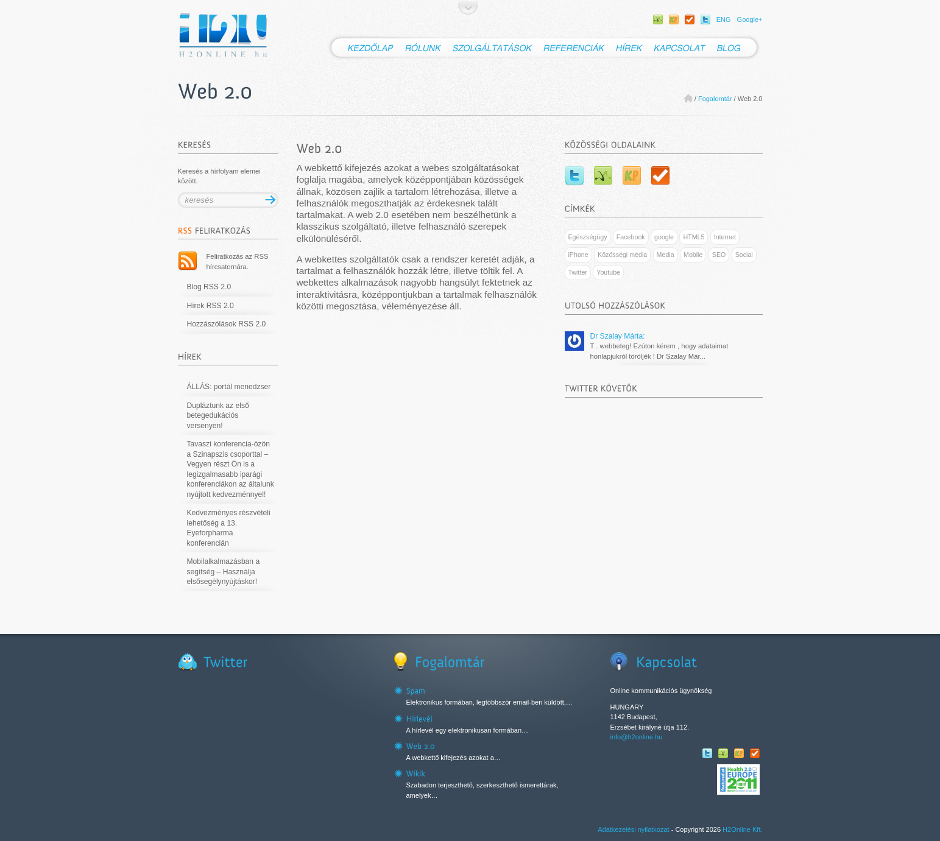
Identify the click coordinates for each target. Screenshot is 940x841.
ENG (723, 19)
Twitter (705, 19)
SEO (719, 254)
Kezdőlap (363, 47)
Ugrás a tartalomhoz (468, 7)
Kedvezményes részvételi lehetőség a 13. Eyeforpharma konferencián (228, 527)
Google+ (750, 19)
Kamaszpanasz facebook (674, 19)
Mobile (693, 254)
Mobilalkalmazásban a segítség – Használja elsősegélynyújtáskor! (223, 571)
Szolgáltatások (492, 47)
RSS (187, 261)
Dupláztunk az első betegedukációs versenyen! (218, 415)
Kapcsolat (680, 47)
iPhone (578, 254)
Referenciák (574, 47)
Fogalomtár (715, 98)
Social (744, 254)
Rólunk (423, 47)
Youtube (608, 272)
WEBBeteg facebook (658, 19)
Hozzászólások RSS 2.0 (226, 324)
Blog (736, 47)
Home (688, 98)
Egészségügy (587, 237)
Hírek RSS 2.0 (210, 305)
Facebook (631, 237)
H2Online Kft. (742, 829)
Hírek (629, 47)
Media (665, 254)
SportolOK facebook (689, 19)
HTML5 (693, 237)
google (664, 237)
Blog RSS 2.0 (209, 287)
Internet (725, 237)
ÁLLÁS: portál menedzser (229, 386)
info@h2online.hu (636, 737)
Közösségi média (622, 254)
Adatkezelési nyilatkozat (633, 829)
